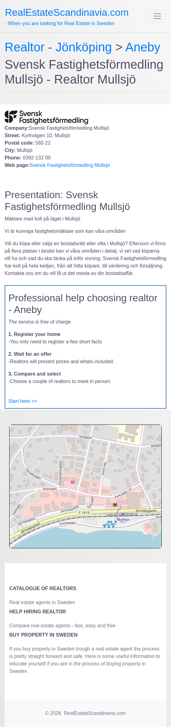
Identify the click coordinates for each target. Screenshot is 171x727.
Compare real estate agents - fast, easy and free (62, 625)
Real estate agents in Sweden (42, 602)
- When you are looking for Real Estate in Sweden (67, 16)
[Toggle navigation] (157, 16)
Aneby (142, 47)
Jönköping (84, 47)
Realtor (26, 47)
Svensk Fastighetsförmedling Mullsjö (70, 165)
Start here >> (22, 401)
